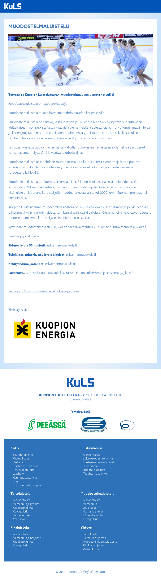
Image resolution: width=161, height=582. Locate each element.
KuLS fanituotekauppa (27, 485)
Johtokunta (90, 534)
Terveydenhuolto (24, 469)
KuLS (14, 448)
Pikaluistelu (19, 527)
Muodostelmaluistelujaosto (100, 541)
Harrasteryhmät (93, 511)
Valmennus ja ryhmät (26, 504)
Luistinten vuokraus (25, 466)
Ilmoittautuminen (94, 469)
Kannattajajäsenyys (25, 477)
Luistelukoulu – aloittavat (98, 462)
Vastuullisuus (21, 458)
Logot (17, 481)
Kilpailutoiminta (23, 507)
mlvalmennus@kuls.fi (62, 245)
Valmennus (90, 504)
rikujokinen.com (94, 572)
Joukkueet (89, 507)
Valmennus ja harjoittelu (28, 537)
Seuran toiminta (23, 454)
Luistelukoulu (91, 448)
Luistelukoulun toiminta (98, 458)
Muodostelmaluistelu (97, 493)
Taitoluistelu (20, 493)
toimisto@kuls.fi (81, 399)
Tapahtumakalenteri (95, 473)
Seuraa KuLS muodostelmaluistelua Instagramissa (43, 291)
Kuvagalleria (20, 511)
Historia (18, 462)
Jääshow (18, 473)
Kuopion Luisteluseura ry (12, 6)
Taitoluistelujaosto (94, 537)
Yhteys (86, 527)
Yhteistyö (19, 519)
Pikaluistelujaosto (94, 545)
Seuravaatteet (22, 515)
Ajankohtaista (91, 454)
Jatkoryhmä (90, 466)
